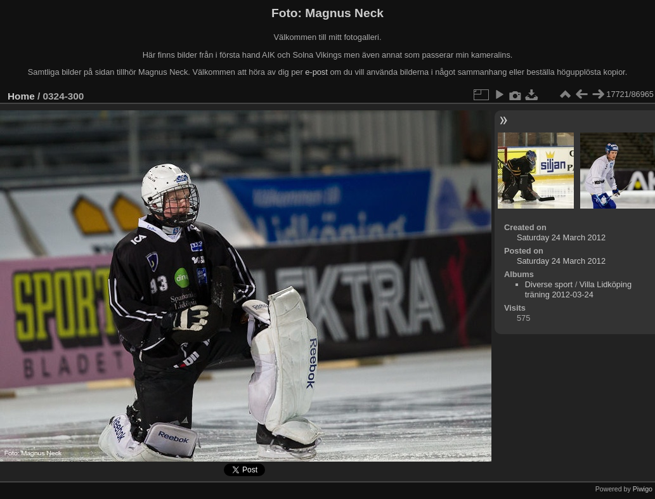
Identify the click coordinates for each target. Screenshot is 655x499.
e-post (316, 72)
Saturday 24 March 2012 (561, 237)
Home (21, 96)
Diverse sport (549, 284)
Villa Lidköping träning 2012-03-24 (578, 289)
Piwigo (642, 489)
